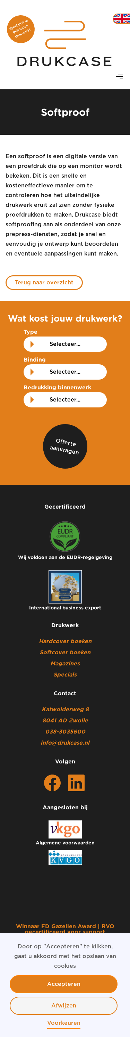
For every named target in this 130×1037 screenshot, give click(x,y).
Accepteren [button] (63, 984)
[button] (119, 76)
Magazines (65, 663)
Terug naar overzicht (44, 282)
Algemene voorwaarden (65, 842)
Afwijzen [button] (63, 1005)
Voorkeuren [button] (63, 1023)
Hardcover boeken (65, 641)
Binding (35, 359)
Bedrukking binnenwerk (57, 387)
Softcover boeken (65, 652)
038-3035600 (65, 731)
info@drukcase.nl (65, 742)
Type (30, 332)
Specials (65, 674)
